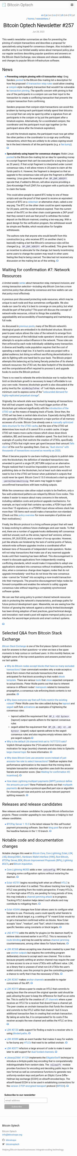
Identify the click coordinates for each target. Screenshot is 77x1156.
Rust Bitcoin (62, 855)
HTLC (64, 881)
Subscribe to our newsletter (19, 1093)
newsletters (42, 18)
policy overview (27, 514)
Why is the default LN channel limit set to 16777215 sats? (37, 740)
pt (74, 15)
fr (70, 15)
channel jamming (60, 938)
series (22, 282)
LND (4, 855)
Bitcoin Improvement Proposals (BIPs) (42, 859)
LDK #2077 (12, 1046)
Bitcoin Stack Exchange (14, 645)
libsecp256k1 (14, 855)
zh (62, 15)
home (31, 18)
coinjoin (13, 87)
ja (46, 15)
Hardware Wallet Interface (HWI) (38, 855)
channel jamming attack (39, 895)
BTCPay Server (9, 859)
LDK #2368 (12, 947)
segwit (10, 706)
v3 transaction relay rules (39, 83)
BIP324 (60, 1084)
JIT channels (51, 997)
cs (54, 15)
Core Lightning (53, 851)
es (50, 15)
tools (38, 679)
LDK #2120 (12, 1028)
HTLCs (27, 1041)
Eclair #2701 (13, 881)
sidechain (33, 201)
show (49, 679)
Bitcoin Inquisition (23, 862)
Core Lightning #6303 (18, 868)
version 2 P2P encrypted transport (28, 1084)
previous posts (27, 325)
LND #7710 (13, 931)
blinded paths (20, 1031)
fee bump (66, 144)
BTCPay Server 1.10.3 (18, 822)
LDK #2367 (12, 978)
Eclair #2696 (13, 907)
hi (58, 15)
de (66, 15)
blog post (53, 826)
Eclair (64, 851)
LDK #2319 (12, 987)
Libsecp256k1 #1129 (18, 1056)
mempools (41, 686)
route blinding (14, 938)
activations (29, 706)
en (42, 15)
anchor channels (35, 978)
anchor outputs (19, 951)
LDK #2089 (12, 1037)
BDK (20, 859)
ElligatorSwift (53, 1056)
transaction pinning (19, 90)
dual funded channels (42, 1050)
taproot (66, 702)
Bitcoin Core (39, 851)
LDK (70, 851)
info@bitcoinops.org (12, 1132)
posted (19, 80)
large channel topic (17, 750)
